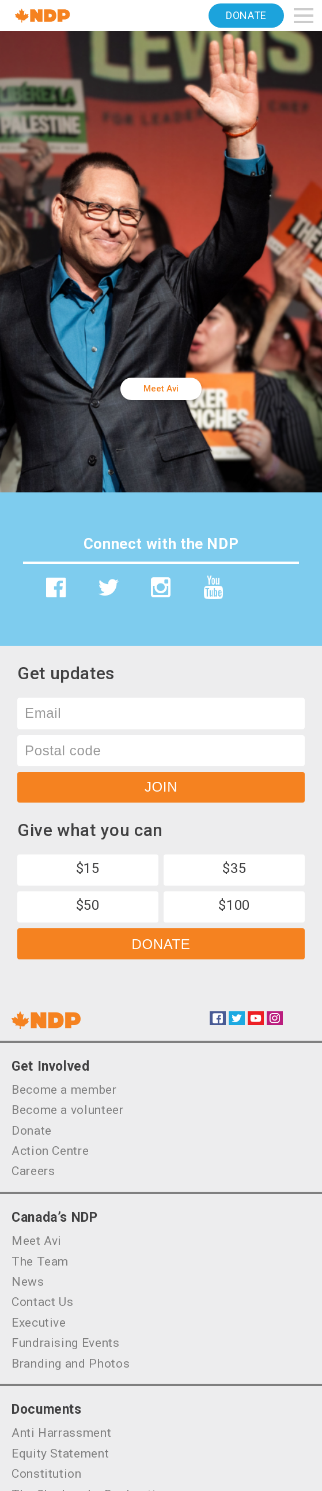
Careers (33, 1171)
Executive (39, 1323)
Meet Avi (160, 388)
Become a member (64, 1090)
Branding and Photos (71, 1363)
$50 (88, 905)
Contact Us (42, 1302)
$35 (234, 868)
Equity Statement (60, 1453)
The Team (40, 1261)
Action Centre (50, 1151)
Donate (246, 15)
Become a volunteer (68, 1110)
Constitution (47, 1474)
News (28, 1282)
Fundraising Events (66, 1343)
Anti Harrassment (61, 1433)
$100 (234, 905)
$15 (88, 868)
